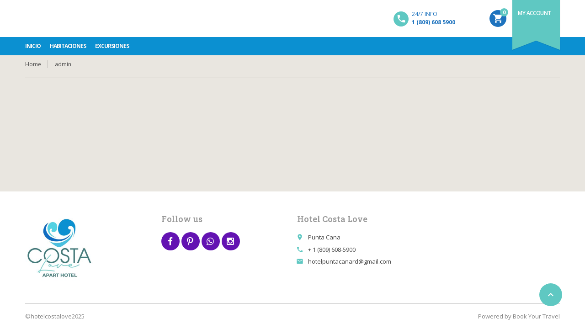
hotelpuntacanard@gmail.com (349, 261)
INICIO (33, 46)
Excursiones (112, 46)
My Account (534, 13)
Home (33, 64)
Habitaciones (68, 46)
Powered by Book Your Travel (519, 316)
